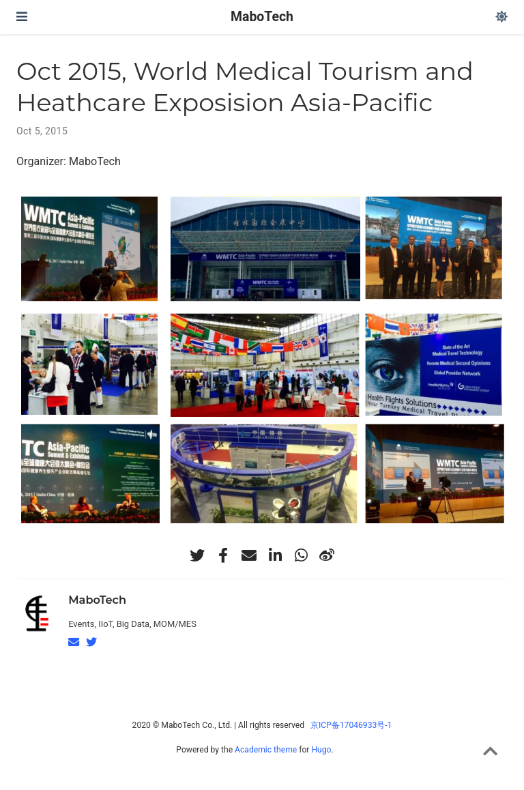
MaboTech (262, 17)
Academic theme (266, 750)
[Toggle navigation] (21, 17)
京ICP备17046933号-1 (351, 725)
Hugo (321, 750)
